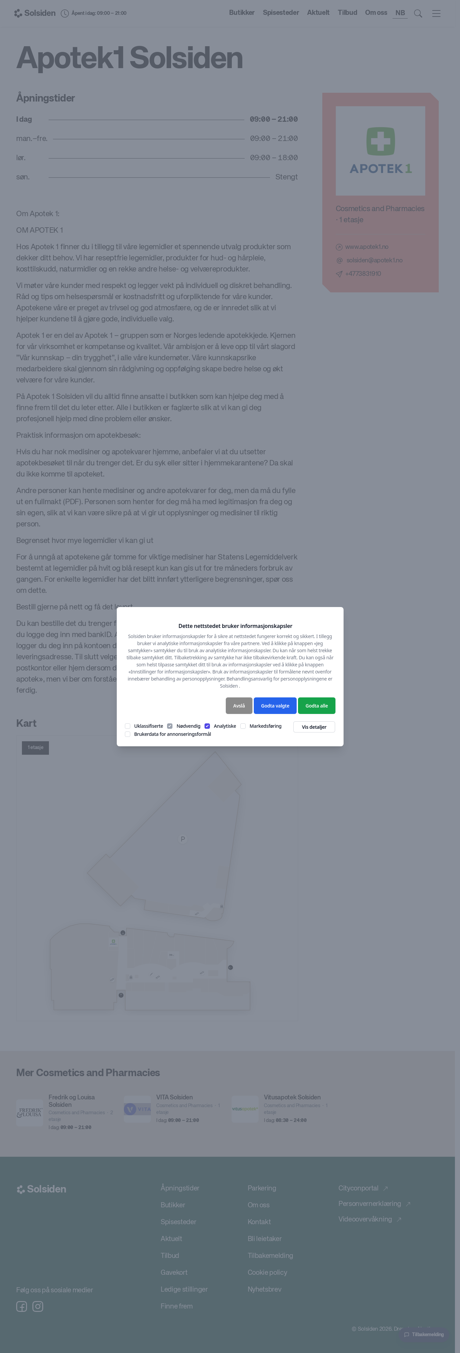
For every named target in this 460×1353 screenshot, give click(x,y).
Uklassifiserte (148, 726)
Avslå (239, 705)
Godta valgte (275, 705)
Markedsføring (266, 726)
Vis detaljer (314, 727)
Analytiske (225, 726)
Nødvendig (188, 726)
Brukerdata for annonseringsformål (172, 734)
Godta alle (316, 705)
